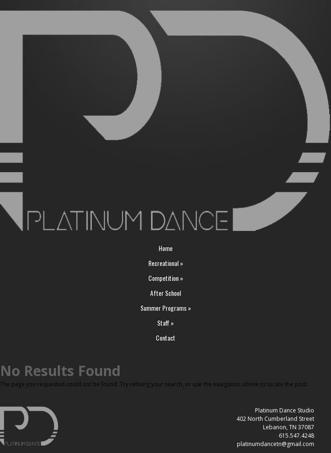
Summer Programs (165, 308)
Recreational (165, 263)
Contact (165, 338)
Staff (165, 323)
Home (165, 248)
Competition (165, 278)
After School (165, 293)
